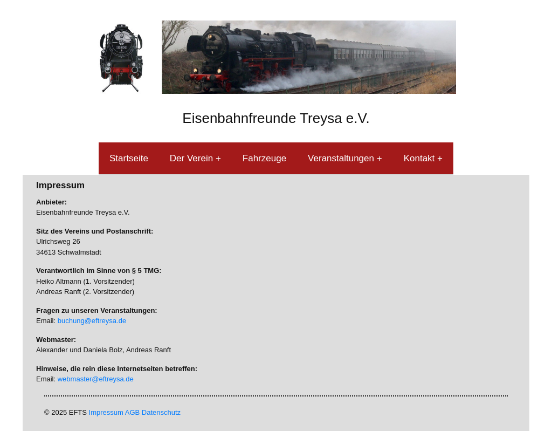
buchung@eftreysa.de (92, 321)
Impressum (106, 412)
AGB (132, 412)
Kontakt (420, 158)
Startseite (128, 158)
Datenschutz (161, 412)
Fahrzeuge (264, 158)
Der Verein (193, 158)
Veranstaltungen (342, 158)
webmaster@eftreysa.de (96, 379)
